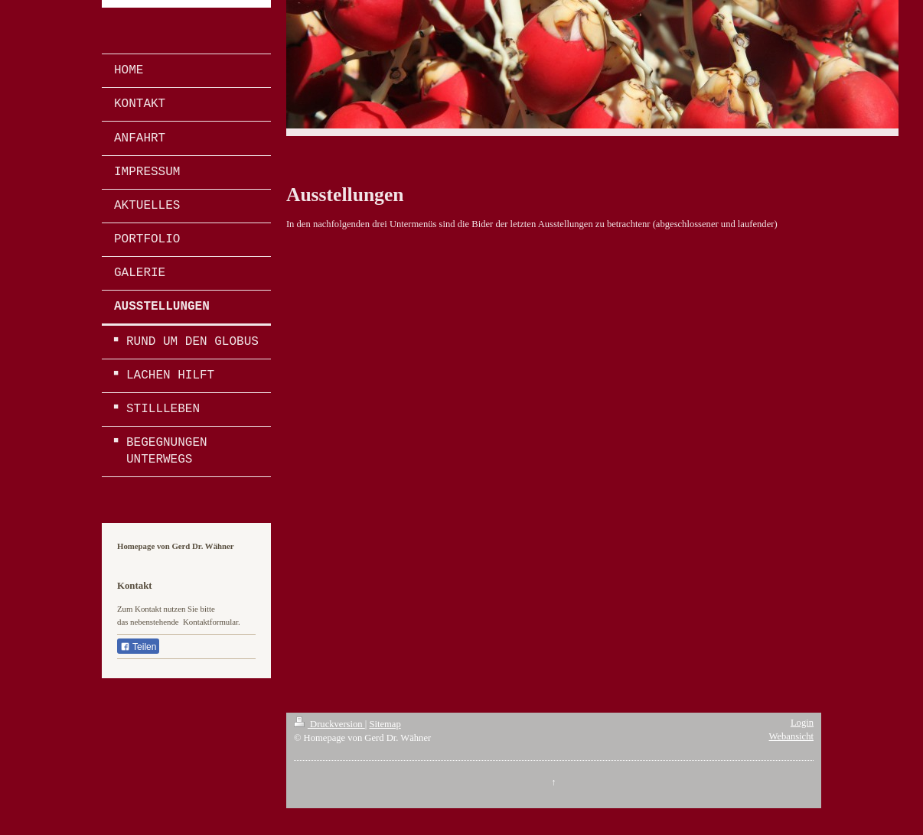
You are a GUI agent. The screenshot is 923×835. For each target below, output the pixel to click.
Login (802, 722)
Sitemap (384, 724)
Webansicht (791, 736)
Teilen (138, 647)
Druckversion (329, 724)
